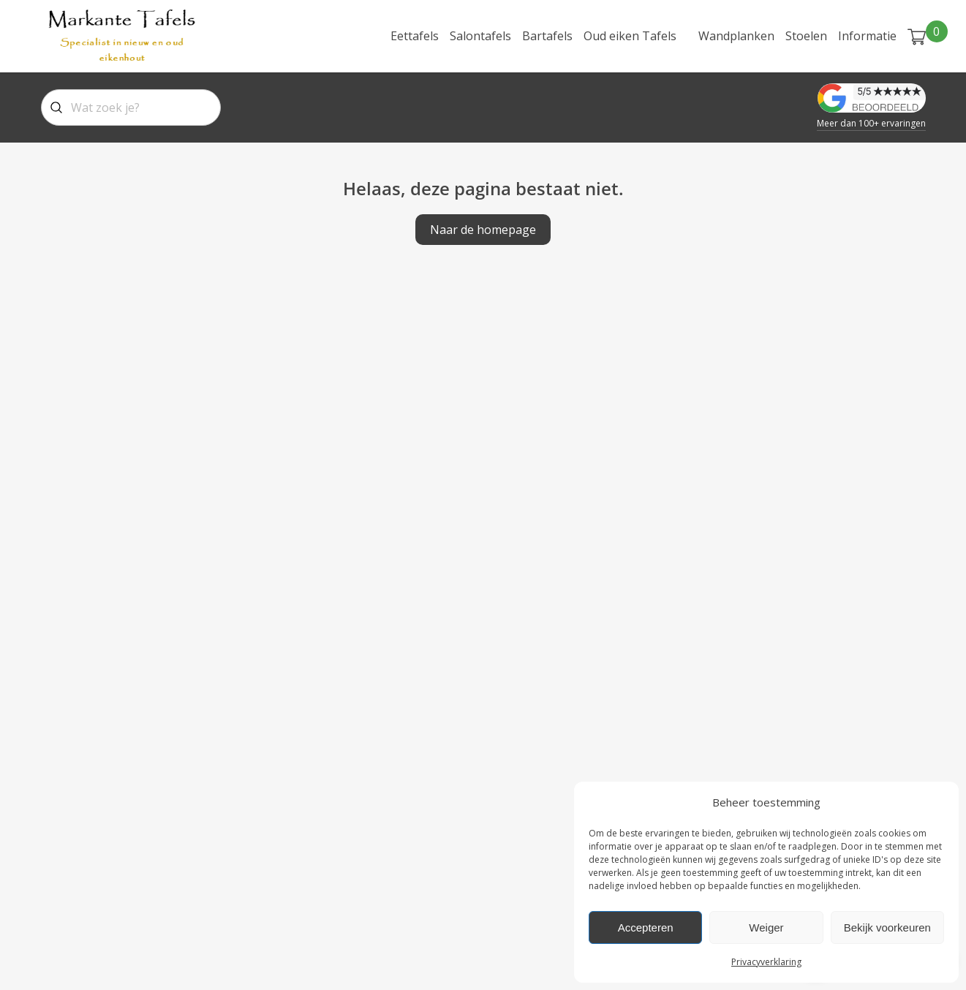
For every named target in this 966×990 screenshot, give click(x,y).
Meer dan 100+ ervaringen (871, 123)
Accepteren (645, 927)
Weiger (766, 927)
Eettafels (414, 36)
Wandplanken (736, 36)
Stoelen (806, 36)
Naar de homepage (483, 230)
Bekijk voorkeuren (887, 927)
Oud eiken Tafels (630, 36)
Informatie (867, 36)
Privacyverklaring (766, 962)
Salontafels (480, 36)
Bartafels (547, 36)
